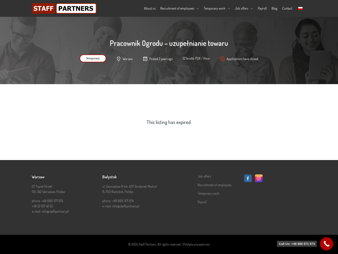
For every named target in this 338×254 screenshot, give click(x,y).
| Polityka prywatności (196, 244)
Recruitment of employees (177, 8)
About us (150, 8)
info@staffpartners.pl (55, 211)
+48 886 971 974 (52, 201)
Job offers (241, 8)
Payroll (262, 8)
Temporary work (214, 8)
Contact (287, 8)
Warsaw (128, 59)
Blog (274, 8)
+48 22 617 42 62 (42, 206)
